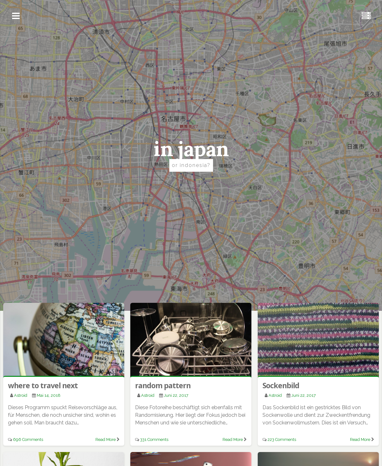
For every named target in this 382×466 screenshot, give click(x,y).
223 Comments (282, 439)
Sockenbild (280, 385)
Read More (105, 439)
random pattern (163, 385)
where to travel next (43, 385)
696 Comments (28, 439)
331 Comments (154, 439)
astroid (20, 395)
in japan (191, 149)
